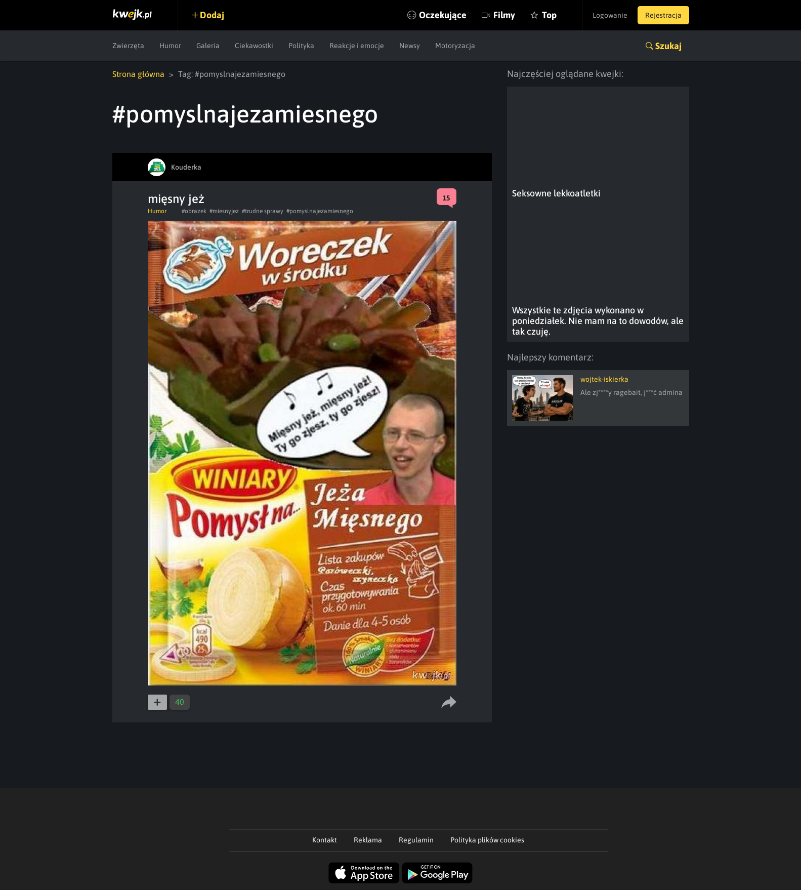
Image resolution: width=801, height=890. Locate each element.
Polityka (301, 46)
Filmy (504, 15)
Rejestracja (663, 15)
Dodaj (212, 15)
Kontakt (324, 840)
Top (549, 15)
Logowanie (610, 15)
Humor (170, 46)
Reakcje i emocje (356, 46)
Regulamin (416, 840)
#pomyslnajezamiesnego (319, 211)
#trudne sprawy (262, 211)
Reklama (368, 840)
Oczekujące (443, 15)
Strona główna (138, 73)
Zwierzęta (128, 46)
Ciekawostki (254, 46)
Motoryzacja (455, 46)
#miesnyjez (224, 211)
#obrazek (194, 211)
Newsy (409, 46)
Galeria (208, 46)
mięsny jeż (176, 199)
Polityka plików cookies (487, 840)
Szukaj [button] (668, 46)
